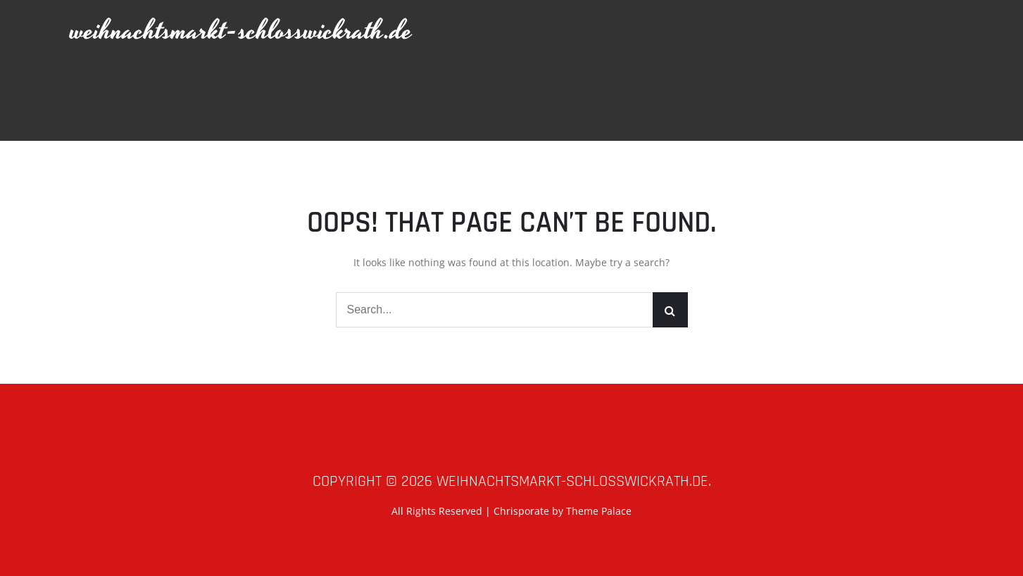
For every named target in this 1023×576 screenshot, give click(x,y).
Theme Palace (599, 511)
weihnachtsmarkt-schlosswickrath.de (241, 31)
